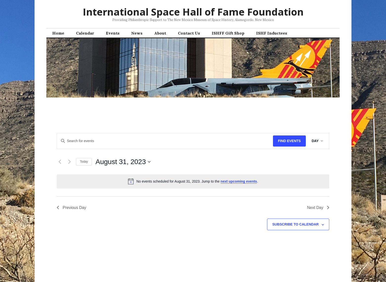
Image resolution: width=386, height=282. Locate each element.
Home (58, 33)
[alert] (193, 181)
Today (84, 161)
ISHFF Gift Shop (228, 33)
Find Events (289, 141)
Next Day (318, 208)
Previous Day (71, 208)
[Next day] (69, 162)
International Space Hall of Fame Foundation (193, 12)
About (160, 33)
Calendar (85, 33)
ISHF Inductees (271, 33)
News (136, 33)
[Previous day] (60, 162)
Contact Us (189, 33)
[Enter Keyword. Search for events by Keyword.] (165, 141)
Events (112, 33)
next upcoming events (239, 181)
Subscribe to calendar (295, 224)
